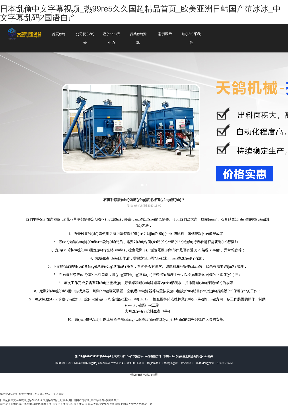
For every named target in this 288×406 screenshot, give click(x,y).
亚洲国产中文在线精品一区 (136, 404)
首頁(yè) (58, 34)
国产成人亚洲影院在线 (13, 404)
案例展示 (165, 34)
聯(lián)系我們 (191, 38)
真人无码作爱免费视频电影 (104, 404)
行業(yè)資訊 (138, 38)
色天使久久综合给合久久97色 (69, 404)
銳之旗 (187, 356)
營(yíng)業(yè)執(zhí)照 (144, 374)
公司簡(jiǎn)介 (85, 38)
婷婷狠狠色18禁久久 (39, 404)
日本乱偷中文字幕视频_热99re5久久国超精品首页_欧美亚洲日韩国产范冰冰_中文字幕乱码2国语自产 (140, 13)
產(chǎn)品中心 (111, 38)
